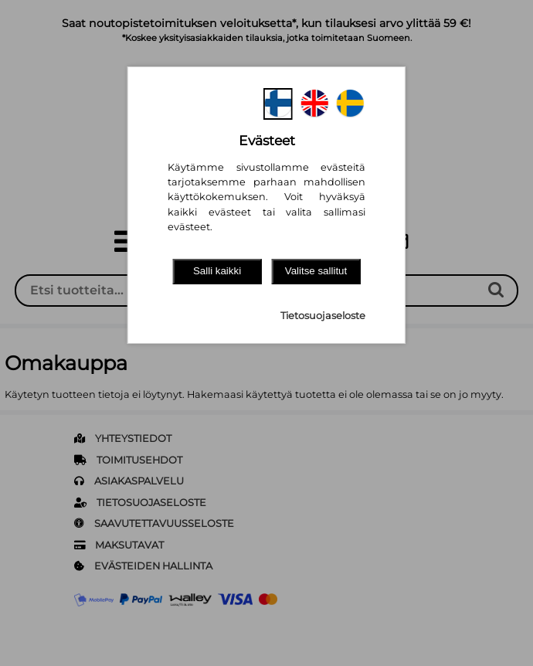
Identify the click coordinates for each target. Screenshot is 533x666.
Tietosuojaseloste (322, 315)
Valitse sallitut (316, 271)
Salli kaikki (217, 271)
